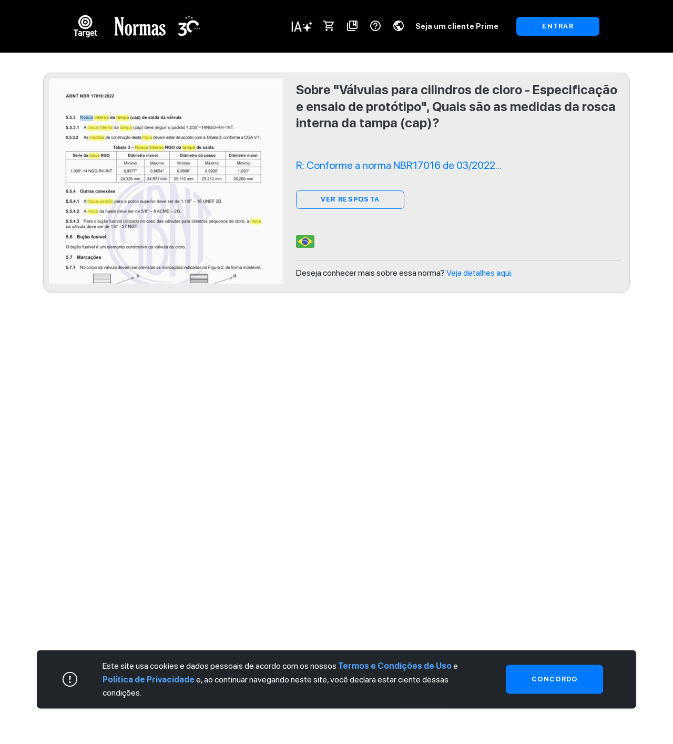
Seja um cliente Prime (456, 26)
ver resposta (350, 199)
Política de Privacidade (149, 679)
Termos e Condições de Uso (395, 666)
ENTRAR (558, 26)
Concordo (554, 679)
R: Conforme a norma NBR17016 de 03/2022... (399, 165)
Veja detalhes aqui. (479, 273)
